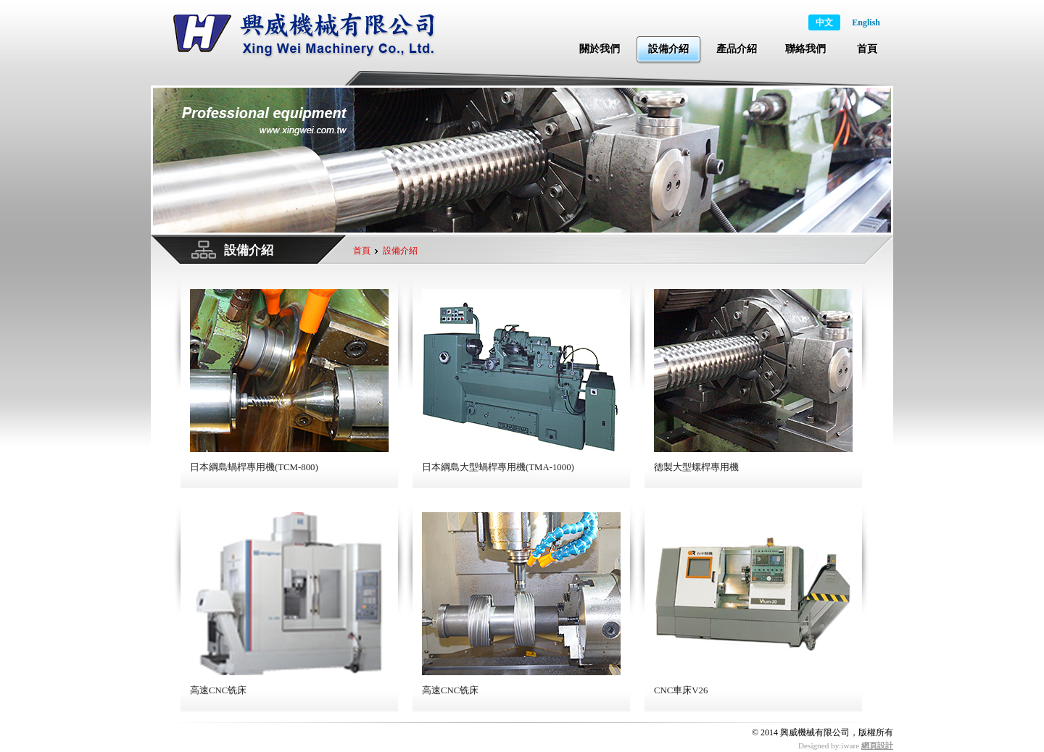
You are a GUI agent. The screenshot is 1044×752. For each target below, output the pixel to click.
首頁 (867, 48)
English (866, 22)
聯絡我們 (805, 48)
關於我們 (599, 48)
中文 (824, 22)
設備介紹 (668, 48)
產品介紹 (736, 48)
